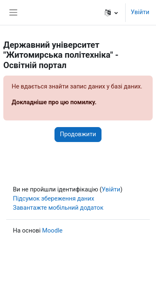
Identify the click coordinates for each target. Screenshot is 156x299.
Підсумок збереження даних (53, 198)
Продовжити (78, 134)
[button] (111, 12)
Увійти (140, 12)
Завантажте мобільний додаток (58, 207)
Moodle (52, 230)
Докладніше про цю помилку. (54, 102)
